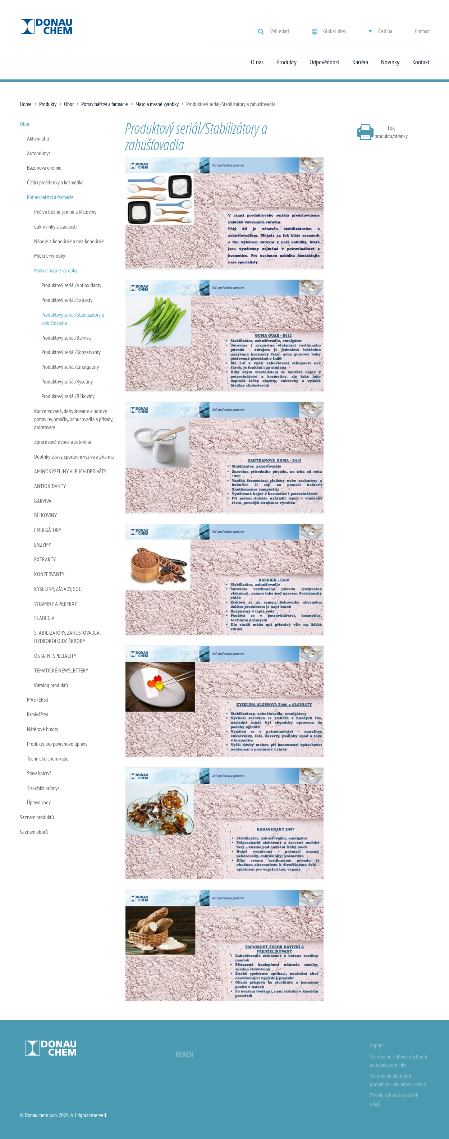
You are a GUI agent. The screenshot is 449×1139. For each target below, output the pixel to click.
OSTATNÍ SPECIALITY (55, 655)
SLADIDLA (44, 617)
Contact (422, 31)
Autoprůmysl (39, 153)
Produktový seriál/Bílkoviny (68, 396)
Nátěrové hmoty (42, 728)
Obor (69, 103)
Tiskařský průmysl (44, 787)
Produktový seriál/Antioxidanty (71, 285)
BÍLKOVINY (45, 515)
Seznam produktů (37, 817)
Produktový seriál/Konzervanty (71, 351)
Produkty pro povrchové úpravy (57, 743)
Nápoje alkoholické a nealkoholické (69, 241)
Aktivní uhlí (38, 138)
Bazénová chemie (44, 167)
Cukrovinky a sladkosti (55, 226)
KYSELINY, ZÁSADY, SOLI (58, 588)
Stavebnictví (39, 773)
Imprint (377, 1045)
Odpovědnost (324, 62)
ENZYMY (42, 544)
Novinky (390, 62)
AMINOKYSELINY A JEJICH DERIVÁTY (70, 471)
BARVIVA (42, 500)
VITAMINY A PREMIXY (55, 603)
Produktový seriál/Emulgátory (70, 366)
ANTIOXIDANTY (50, 486)
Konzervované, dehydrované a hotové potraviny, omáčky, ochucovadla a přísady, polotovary (73, 419)
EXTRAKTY (45, 559)
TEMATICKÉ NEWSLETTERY (61, 670)
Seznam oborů (34, 831)
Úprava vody (39, 802)
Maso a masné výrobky (157, 103)
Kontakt (421, 62)
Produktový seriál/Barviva (66, 337)
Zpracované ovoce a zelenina (62, 441)
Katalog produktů (51, 685)
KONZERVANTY (49, 574)
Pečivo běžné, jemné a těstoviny (65, 211)
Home (26, 103)
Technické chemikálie (48, 758)
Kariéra (360, 62)
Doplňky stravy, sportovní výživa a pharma (74, 456)
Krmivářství (37, 714)
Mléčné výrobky (49, 255)
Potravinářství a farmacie (104, 103)
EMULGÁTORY (47, 529)
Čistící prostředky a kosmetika (55, 182)
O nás (257, 62)
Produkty (286, 62)
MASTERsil (37, 699)
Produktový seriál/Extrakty (66, 299)
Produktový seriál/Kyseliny (67, 381)
